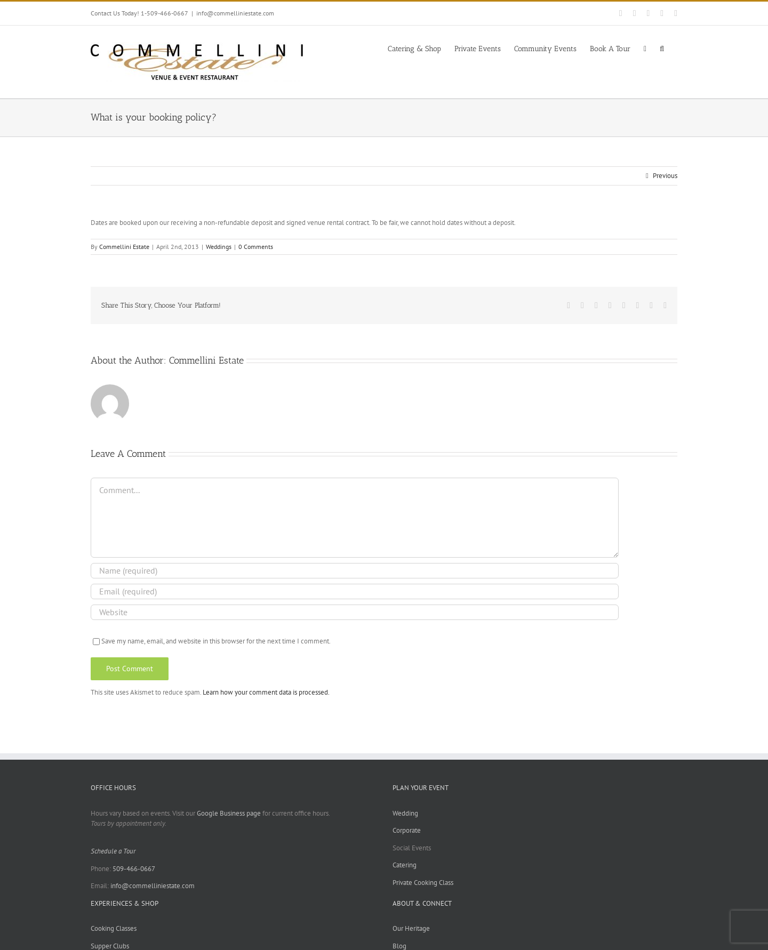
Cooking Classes (114, 928)
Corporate (407, 830)
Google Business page (229, 813)
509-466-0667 (134, 868)
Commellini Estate (124, 247)
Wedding (405, 813)
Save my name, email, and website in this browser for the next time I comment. (216, 641)
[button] (662, 48)
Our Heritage (411, 928)
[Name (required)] (355, 570)
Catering (405, 865)
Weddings (218, 247)
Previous (665, 175)
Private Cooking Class (423, 882)
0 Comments (255, 247)
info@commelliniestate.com (235, 13)
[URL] (355, 612)
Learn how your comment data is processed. (266, 692)
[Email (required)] (355, 591)
